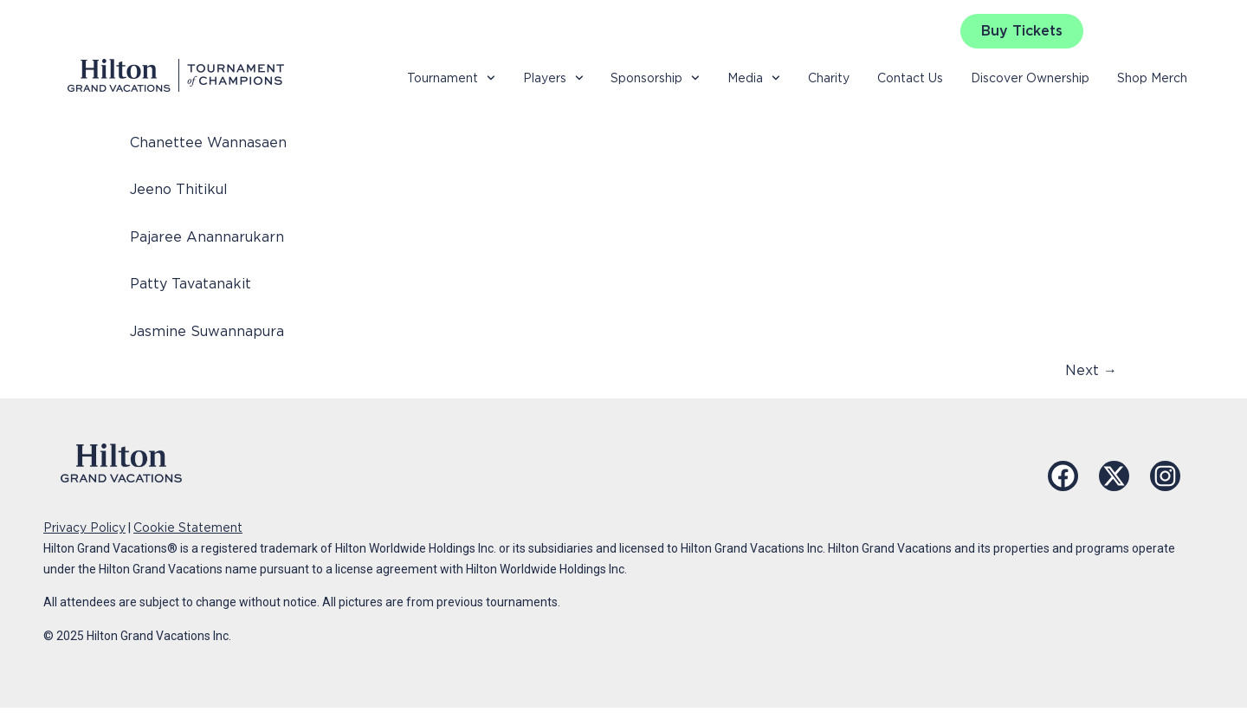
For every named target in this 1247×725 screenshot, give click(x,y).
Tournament (451, 78)
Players (553, 78)
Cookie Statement (187, 527)
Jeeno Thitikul (179, 189)
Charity (829, 78)
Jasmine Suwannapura (207, 331)
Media (753, 78)
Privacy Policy (84, 527)
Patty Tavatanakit (190, 283)
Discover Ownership (1030, 78)
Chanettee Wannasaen (208, 142)
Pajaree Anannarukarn (207, 237)
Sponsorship (655, 78)
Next (1091, 370)
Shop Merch (1152, 78)
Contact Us (910, 78)
